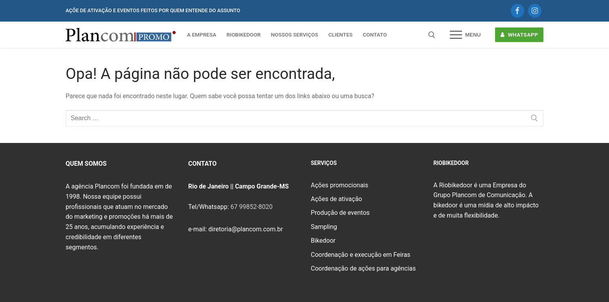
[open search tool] (431, 34)
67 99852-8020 (251, 206)
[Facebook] (517, 10)
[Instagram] (534, 10)
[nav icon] (465, 35)
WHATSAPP (519, 34)
